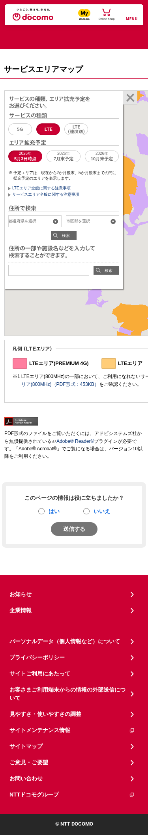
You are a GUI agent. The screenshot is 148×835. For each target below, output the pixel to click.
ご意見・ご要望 (28, 762)
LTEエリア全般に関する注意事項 (41, 188)
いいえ (102, 511)
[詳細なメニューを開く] (131, 15)
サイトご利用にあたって (39, 673)
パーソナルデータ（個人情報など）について (64, 641)
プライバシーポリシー (37, 657)
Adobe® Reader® (73, 441)
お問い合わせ (26, 778)
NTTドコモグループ (72, 794)
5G (20, 129)
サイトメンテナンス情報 (72, 730)
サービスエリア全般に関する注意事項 (45, 194)
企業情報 (20, 610)
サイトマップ (26, 746)
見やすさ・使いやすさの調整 (45, 714)
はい (54, 511)
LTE (48, 129)
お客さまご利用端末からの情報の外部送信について (67, 693)
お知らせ (20, 594)
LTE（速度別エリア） (76, 129)
